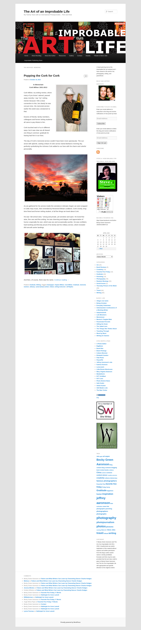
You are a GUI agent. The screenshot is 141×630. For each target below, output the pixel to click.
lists (111, 503)
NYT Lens (99, 378)
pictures (109, 527)
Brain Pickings (101, 351)
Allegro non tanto (102, 301)
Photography (100, 279)
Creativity (99, 269)
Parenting (99, 276)
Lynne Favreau (29, 611)
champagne (50, 285)
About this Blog (36, 56)
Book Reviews (101, 267)
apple (101, 456)
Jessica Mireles (29, 588)
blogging (114, 467)
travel (99, 533)
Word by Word (101, 333)
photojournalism (105, 522)
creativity (100, 478)
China (98, 472)
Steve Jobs (111, 530)
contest (104, 472)
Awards (88, 56)
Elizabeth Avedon (102, 355)
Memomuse (100, 317)
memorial (83, 285)
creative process (112, 475)
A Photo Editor (101, 344)
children (111, 470)
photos (101, 526)
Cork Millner (68, 285)
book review (100, 470)
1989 (97, 456)
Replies (70, 287)
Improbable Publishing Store (33, 60)
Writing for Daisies (102, 335)
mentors (26, 287)
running (98, 530)
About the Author (50, 56)
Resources (62, 56)
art (104, 456)
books (107, 470)
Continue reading (61, 280)
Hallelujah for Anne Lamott (50, 595)
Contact (79, 56)
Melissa (26, 581)
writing (112, 533)
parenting (108, 509)
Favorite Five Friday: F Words (51, 592)
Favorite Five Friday (103, 272)
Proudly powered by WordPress (70, 622)
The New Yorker (101, 390)
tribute (52, 287)
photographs (101, 514)
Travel (98, 290)
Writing (38, 285)
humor (99, 494)
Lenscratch (100, 367)
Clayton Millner (59, 285)
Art (97, 265)
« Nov (101, 248)
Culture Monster (102, 353)
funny (108, 487)
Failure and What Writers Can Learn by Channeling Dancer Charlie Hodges (66, 578)
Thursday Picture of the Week (106, 286)
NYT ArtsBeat (101, 376)
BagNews (99, 346)
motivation (99, 506)
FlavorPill (99, 360)
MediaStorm (100, 374)
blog (97, 397)
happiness (110, 490)
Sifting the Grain (102, 324)
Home (26, 56)
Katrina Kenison (102, 364)
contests (109, 472)
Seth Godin (100, 383)
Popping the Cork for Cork (42, 75)
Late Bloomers (101, 315)
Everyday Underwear (103, 305)
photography (106, 518)
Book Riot (99, 348)
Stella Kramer (101, 385)
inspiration (107, 494)
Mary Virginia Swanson (104, 371)
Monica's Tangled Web (104, 319)
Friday (104, 487)
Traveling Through (102, 331)
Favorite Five (100, 484)
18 (85, 76)
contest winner (101, 475)
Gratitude (32, 285)
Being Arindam (101, 303)
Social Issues (101, 283)
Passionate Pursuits (103, 322)
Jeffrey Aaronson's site (104, 362)
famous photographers (106, 481)
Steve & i (104, 530)
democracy (113, 478)
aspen (107, 456)
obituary (32, 287)
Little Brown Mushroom (104, 369)
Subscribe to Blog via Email (106, 107)
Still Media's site (102, 388)
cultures (107, 478)
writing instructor (60, 287)
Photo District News (103, 381)
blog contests (106, 467)
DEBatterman (28, 597)
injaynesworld (101, 312)
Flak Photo (100, 357)
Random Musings (102, 281)
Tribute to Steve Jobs (100, 56)
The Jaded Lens (101, 326)
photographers (102, 511)
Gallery (71, 56)
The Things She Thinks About (106, 328)
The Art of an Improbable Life (47, 11)
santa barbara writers (42, 287)
